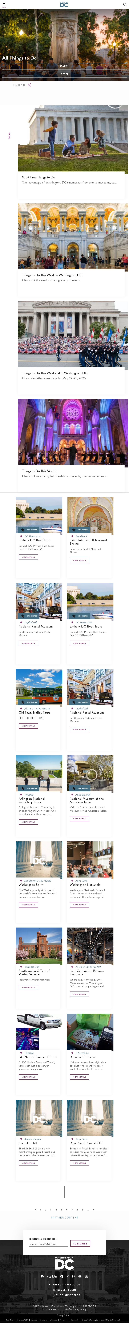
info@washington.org (75, 1309)
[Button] (28, 557)
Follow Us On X (67, 1276)
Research (74, 1319)
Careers (43, 1319)
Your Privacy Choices (15, 1319)
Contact (63, 1319)
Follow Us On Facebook (61, 1276)
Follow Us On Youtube (79, 1276)
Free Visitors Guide (66, 1284)
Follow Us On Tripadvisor (86, 1276)
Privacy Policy (63, 1315)
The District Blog (68, 1295)
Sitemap (53, 1319)
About (34, 1319)
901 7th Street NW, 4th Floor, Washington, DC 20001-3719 (64, 1306)
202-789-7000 (51, 1309)
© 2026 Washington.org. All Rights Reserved (100, 1319)
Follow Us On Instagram (73, 1276)
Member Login (66, 1290)
